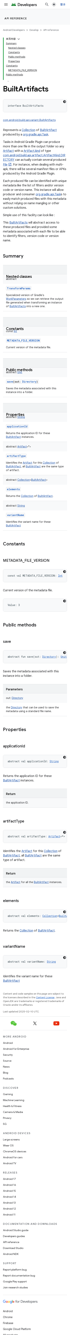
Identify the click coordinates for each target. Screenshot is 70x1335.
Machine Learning (13, 1100)
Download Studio (13, 1248)
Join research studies (15, 1287)
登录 (63, 4)
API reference (15, 18)
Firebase (8, 1323)
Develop (33, 30)
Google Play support (15, 1281)
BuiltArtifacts (18, 222)
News (6, 1066)
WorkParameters (16, 298)
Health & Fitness (12, 1106)
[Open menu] (6, 4)
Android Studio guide (15, 1230)
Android (8, 1043)
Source (7, 1060)
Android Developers (14, 30)
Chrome (8, 1317)
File (5, 165)
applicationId (17, 426)
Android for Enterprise (16, 1048)
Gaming (8, 1094)
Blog (5, 1072)
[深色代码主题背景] (64, 101)
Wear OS (8, 1145)
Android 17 (9, 1179)
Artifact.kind (32, 151)
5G (5, 1124)
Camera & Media (13, 1112)
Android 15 (9, 1190)
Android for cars (12, 1157)
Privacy (7, 1118)
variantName (15, 515)
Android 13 (9, 1202)
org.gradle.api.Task (35, 134)
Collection (28, 130)
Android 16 (9, 1185)
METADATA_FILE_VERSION (23, 340)
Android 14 (9, 1196)
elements (13, 489)
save (10, 381)
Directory (16, 707)
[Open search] (47, 4)
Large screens (11, 1139)
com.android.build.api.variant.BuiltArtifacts (29, 120)
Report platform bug (15, 1269)
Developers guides (14, 1236)
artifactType (16, 456)
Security (8, 1054)
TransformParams (18, 288)
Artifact (8, 151)
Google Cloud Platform (17, 1329)
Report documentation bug (19, 1275)
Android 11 (9, 1214)
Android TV (9, 1163)
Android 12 (9, 1208)
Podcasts (8, 1078)
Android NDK (10, 1254)
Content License (45, 997)
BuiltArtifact (48, 130)
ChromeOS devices (14, 1151)
